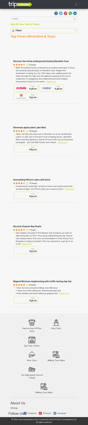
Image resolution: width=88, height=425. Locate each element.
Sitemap (14, 408)
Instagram (60, 413)
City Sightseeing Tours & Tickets (32, 372)
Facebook (30, 413)
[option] (26, 87)
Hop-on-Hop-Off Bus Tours (31, 325)
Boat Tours (56, 324)
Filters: (17, 31)
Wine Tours (32, 356)
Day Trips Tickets (32, 342)
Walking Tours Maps (56, 356)
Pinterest (45, 413)
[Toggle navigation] (76, 4)
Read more (51, 82)
